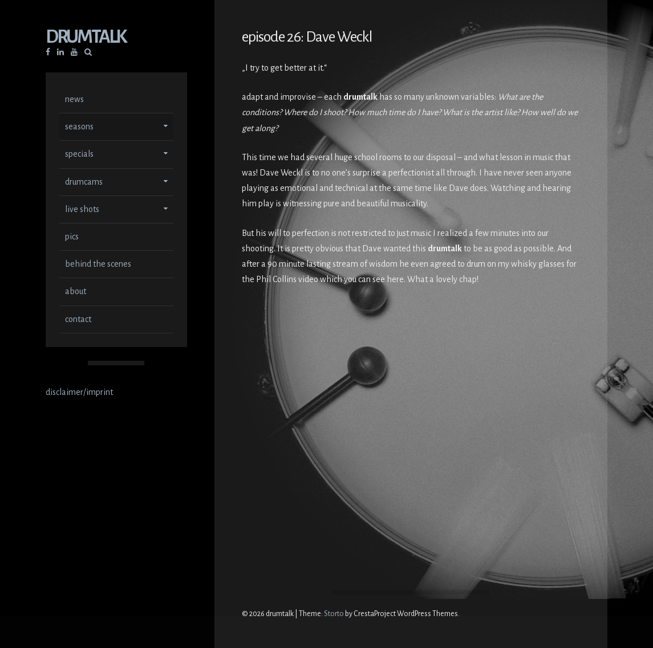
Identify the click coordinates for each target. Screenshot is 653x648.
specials (79, 155)
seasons (79, 127)
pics (72, 237)
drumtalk (85, 38)
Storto (334, 614)
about (75, 292)
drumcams (84, 183)
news (74, 100)
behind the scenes (98, 265)
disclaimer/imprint (79, 393)
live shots (82, 210)
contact (78, 320)
